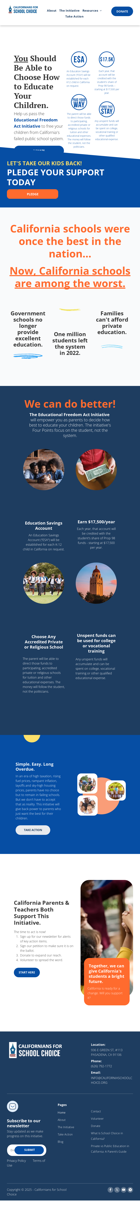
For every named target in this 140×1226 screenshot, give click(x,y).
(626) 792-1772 (101, 1066)
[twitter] (117, 1190)
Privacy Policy (16, 1161)
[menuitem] (52, 11)
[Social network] (130, 1190)
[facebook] (110, 1190)
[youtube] (123, 1190)
